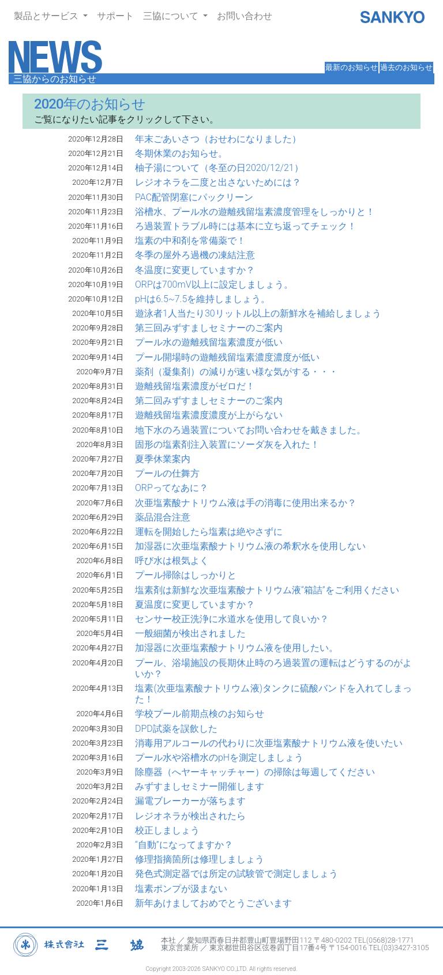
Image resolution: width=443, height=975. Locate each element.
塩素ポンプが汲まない (181, 888)
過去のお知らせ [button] (406, 67)
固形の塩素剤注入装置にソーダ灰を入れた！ (227, 444)
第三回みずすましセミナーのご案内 (209, 327)
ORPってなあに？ (171, 487)
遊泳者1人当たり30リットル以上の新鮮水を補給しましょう (258, 313)
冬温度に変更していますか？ (195, 270)
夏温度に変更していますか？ (195, 604)
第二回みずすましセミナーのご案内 (209, 400)
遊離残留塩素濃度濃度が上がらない (209, 415)
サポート (115, 15)
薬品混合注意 (162, 517)
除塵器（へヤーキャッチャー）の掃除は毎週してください (255, 771)
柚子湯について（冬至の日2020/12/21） (219, 167)
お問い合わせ (244, 15)
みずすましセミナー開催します (199, 786)
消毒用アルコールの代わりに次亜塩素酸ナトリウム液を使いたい (269, 743)
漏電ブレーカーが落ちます (190, 800)
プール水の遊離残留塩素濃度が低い (209, 342)
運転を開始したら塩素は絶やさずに (209, 531)
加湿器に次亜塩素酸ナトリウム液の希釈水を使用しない (250, 546)
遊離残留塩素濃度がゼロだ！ (195, 386)
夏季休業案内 (162, 458)
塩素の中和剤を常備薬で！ (190, 240)
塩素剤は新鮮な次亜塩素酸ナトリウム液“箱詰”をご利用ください (267, 590)
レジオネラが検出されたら (190, 815)
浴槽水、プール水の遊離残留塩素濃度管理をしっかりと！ (255, 211)
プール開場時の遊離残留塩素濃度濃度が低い (227, 357)
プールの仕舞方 (167, 473)
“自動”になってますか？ (184, 844)
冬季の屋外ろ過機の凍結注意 (195, 255)
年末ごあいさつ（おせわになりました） (218, 138)
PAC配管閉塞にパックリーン (194, 197)
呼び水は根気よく (172, 560)
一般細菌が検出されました (190, 633)
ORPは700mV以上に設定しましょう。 (214, 284)
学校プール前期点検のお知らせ (199, 713)
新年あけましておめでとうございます (213, 903)
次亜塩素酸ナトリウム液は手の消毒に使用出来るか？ (245, 502)
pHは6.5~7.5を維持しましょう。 (202, 298)
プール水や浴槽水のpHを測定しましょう (219, 757)
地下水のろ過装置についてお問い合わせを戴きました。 (250, 430)
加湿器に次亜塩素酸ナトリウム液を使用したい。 (236, 647)
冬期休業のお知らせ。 (181, 153)
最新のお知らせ (351, 67)
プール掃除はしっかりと (185, 575)
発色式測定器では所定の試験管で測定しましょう (236, 873)
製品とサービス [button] (47, 15)
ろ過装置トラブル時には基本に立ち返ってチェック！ (245, 226)
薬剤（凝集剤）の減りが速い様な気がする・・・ (236, 371)
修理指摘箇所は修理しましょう (199, 859)
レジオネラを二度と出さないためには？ (218, 182)
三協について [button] (172, 15)
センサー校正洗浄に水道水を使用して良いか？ (232, 618)
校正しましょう (167, 830)
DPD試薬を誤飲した (176, 728)
